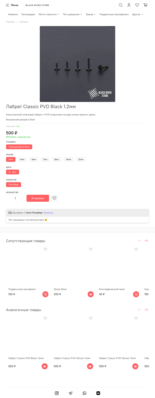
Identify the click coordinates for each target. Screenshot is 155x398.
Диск (8, 167)
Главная (10, 21)
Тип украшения (72, 14)
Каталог (24, 21)
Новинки (13, 14)
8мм (56, 159)
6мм (34, 159)
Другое (137, 14)
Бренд (91, 14)
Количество (12, 192)
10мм (68, 159)
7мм (45, 159)
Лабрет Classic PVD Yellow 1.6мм (123, 366)
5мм (22, 159)
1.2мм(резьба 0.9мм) (19, 146)
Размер (9, 154)
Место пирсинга (49, 14)
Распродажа (28, 14)
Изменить (48, 212)
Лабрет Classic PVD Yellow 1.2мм (73, 366)
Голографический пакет (118, 293)
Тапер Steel (61, 293)
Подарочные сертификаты (114, 14)
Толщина (11, 142)
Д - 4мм (12, 172)
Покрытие (11, 180)
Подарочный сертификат (19, 293)
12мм (80, 159)
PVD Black (13, 184)
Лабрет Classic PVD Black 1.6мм (23, 366)
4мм (11, 159)
